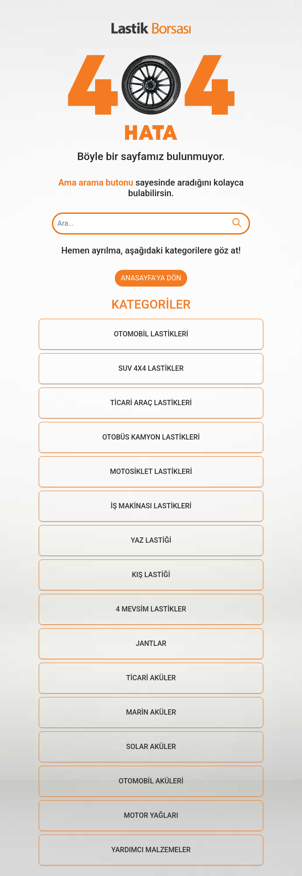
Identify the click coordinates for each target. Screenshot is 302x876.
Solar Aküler (151, 746)
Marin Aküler (151, 712)
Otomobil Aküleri (151, 781)
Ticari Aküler (151, 678)
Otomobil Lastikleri (151, 334)
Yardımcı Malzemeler (151, 850)
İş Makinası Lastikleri (151, 506)
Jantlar (151, 643)
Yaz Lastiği (151, 540)
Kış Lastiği (151, 574)
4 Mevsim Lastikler (151, 609)
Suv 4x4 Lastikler (151, 368)
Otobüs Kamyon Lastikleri (151, 437)
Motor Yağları (151, 815)
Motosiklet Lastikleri (151, 471)
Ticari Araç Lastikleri (151, 403)
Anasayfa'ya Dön (151, 278)
